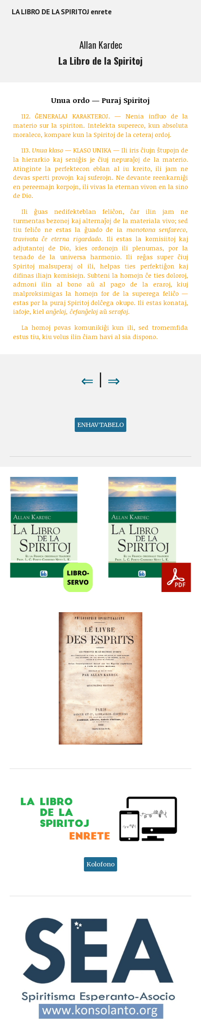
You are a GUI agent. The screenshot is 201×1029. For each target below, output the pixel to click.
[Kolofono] (100, 864)
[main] (101, 53)
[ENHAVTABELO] (100, 425)
